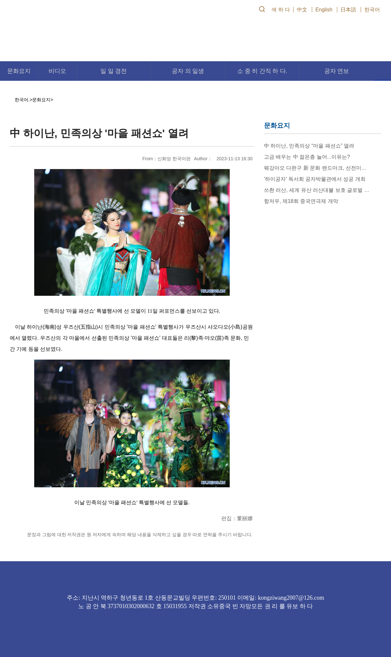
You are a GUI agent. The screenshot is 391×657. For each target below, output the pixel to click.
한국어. (22, 99)
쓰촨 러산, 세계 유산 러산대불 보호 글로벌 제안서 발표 (316, 190)
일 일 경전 (113, 71)
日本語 (348, 9)
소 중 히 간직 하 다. (262, 71)
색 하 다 (280, 9)
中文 (302, 9)
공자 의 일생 (188, 71)
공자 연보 (336, 71)
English (323, 9)
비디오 (57, 71)
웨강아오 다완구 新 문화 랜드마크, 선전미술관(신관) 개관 (316, 168)
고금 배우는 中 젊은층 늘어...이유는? (307, 157)
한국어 (372, 9)
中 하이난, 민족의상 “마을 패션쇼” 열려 (309, 146)
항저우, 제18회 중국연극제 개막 (301, 201)
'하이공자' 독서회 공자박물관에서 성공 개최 (315, 179)
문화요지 (19, 71)
